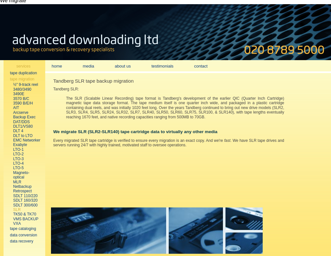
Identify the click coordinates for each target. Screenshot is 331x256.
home (57, 66)
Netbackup (22, 186)
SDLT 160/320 (25, 200)
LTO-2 (18, 154)
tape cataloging (23, 228)
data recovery (21, 241)
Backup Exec (24, 117)
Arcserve (20, 112)
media (88, 66)
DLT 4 (18, 131)
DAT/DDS (21, 122)
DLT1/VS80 (23, 126)
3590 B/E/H (23, 103)
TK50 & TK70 (24, 214)
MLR (17, 182)
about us (123, 66)
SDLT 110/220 (25, 196)
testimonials (162, 66)
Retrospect (22, 191)
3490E (18, 94)
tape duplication (23, 73)
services (23, 66)
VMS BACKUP (25, 219)
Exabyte (20, 144)
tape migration (22, 79)
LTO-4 (18, 163)
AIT (16, 107)
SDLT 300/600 (25, 205)
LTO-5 (18, 168)
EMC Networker (26, 140)
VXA (17, 223)
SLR (17, 209)
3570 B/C (21, 98)
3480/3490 (22, 89)
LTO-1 (18, 149)
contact (201, 66)
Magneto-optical (21, 174)
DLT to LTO (22, 135)
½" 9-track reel (25, 84)
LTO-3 (18, 159)
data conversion (23, 235)
